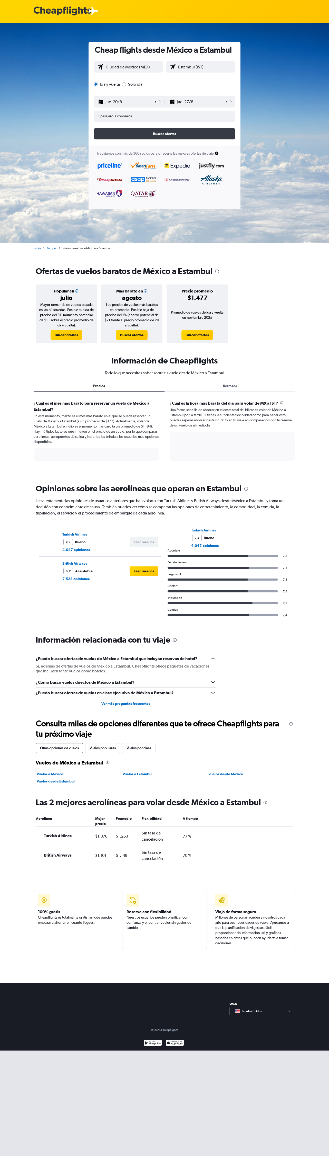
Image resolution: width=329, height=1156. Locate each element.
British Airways (74, 563)
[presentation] (217, 271)
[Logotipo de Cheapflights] (62, 11)
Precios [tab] (99, 386)
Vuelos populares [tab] (103, 748)
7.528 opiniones (76, 579)
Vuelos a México (50, 774)
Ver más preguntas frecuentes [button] (125, 703)
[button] (126, 101)
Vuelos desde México (225, 774)
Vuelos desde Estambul (56, 781)
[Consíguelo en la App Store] (174, 1043)
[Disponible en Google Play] (152, 1043)
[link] (66, 335)
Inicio (37, 248)
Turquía (51, 248)
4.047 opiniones (76, 550)
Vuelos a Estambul (137, 774)
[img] (77, 291)
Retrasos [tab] (230, 386)
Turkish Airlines (74, 534)
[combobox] (133, 66)
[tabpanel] (164, 435)
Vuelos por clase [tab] (139, 748)
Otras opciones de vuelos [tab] (59, 748)
